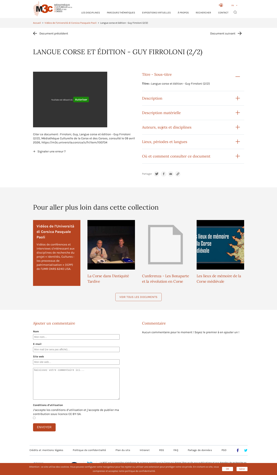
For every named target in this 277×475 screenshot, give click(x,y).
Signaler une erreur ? (51, 151)
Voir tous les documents (138, 297)
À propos (183, 12)
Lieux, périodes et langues (164, 141)
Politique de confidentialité (89, 450)
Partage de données (200, 450)
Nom (36, 331)
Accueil (37, 22)
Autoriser (81, 99)
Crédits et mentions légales (46, 450)
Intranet (145, 450)
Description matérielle (161, 112)
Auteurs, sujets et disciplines (166, 127)
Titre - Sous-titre (157, 74)
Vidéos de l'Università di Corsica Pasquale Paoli (71, 22)
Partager (147, 174)
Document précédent (53, 33)
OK (227, 468)
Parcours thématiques (121, 12)
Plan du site (123, 450)
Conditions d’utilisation (48, 405)
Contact (223, 12)
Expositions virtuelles (156, 12)
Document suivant (222, 33)
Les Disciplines (90, 12)
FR (232, 5)
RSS (161, 450)
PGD (224, 450)
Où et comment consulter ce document (176, 156)
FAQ (175, 450)
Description (152, 98)
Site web (38, 356)
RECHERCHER (203, 12)
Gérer (242, 468)
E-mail (37, 344)
